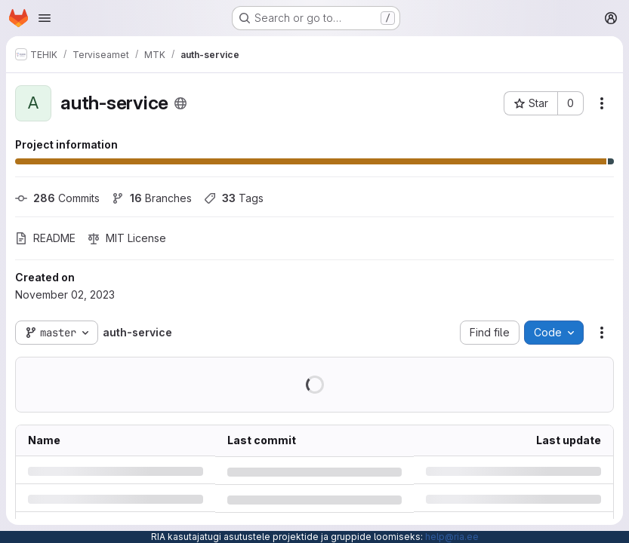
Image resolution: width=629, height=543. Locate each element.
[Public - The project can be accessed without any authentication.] (180, 103)
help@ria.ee (452, 536)
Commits (57, 198)
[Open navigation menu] (44, 18)
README (45, 238)
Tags (234, 198)
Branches (152, 198)
